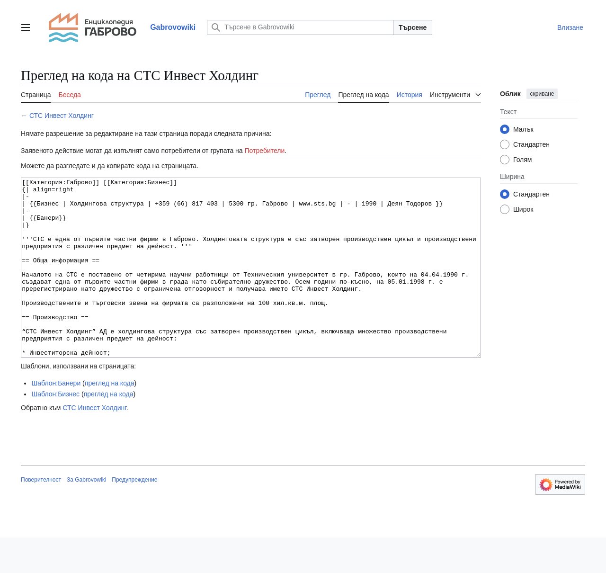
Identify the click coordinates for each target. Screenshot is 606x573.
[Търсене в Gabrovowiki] (300, 27)
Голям (522, 159)
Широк (523, 209)
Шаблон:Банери (55, 418)
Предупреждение (134, 515)
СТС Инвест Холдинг (61, 115)
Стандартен (531, 144)
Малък (523, 129)
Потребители (265, 150)
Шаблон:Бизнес (55, 429)
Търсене (413, 27)
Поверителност (41, 515)
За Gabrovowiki (86, 515)
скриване (542, 93)
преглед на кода (109, 418)
